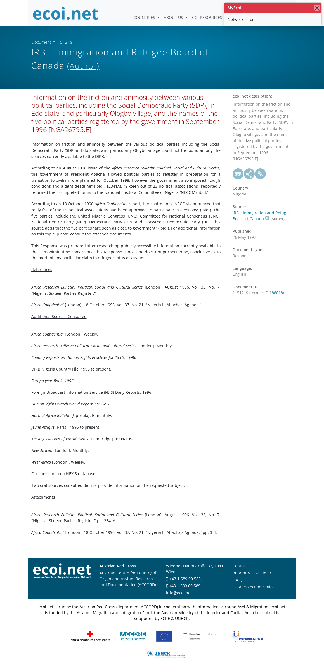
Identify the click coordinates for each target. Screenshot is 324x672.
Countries (144, 17)
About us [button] (174, 17)
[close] (317, 8)
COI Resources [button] (207, 17)
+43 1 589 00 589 (184, 585)
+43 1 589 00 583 (185, 578)
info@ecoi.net (179, 592)
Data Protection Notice (254, 587)
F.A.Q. (238, 580)
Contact (240, 566)
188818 (276, 292)
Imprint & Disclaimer (252, 573)
